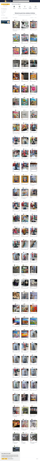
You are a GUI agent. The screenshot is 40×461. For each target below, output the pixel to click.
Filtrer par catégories (15, 17)
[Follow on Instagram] (1, 17)
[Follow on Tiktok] (7, 17)
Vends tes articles (5, 4)
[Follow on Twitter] (4, 17)
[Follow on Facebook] (3, 17)
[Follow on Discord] (6, 17)
